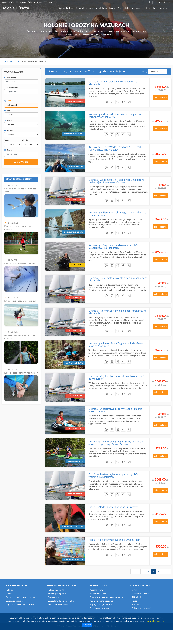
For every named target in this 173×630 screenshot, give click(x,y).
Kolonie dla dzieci (66, 8)
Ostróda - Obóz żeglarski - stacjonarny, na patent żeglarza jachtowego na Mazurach (116, 181)
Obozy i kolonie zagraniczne (130, 8)
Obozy (9, 594)
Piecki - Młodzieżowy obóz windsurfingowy (113, 507)
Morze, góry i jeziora (57, 594)
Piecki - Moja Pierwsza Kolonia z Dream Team (114, 540)
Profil (7, 101)
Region (8, 120)
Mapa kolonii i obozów (58, 605)
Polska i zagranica (56, 590)
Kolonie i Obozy (15, 8)
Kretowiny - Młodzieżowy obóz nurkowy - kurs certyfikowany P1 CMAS (114, 115)
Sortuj (144, 72)
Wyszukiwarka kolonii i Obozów (62, 601)
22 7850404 (21, 2)
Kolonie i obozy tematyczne (157, 8)
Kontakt (135, 605)
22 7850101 (9, 2)
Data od (8, 150)
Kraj (7, 110)
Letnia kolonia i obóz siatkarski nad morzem (20, 336)
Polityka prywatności (141, 608)
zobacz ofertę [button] (160, 98)
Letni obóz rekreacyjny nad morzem (20, 301)
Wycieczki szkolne (14, 601)
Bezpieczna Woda (98, 594)
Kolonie (9, 590)
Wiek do (25, 140)
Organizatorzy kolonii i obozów (20, 605)
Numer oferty (10, 77)
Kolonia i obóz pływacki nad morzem (21, 264)
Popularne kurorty (56, 597)
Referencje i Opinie (140, 594)
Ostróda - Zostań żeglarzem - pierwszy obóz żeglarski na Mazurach (113, 475)
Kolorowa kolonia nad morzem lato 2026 (20, 190)
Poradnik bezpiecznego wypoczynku (106, 597)
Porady (135, 601)
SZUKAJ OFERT (21, 162)
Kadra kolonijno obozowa (101, 601)
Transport (9, 130)
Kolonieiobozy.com (10, 62)
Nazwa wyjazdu (11, 87)
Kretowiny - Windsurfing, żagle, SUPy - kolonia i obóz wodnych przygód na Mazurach (115, 443)
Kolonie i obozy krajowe (105, 8)
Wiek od (7, 140)
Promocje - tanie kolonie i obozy (20, 597)
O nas (134, 590)
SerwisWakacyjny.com (100, 608)
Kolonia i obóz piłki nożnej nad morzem (18, 227)
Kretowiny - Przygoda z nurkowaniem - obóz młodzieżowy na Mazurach (113, 246)
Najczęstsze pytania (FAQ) (101, 605)
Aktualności (137, 597)
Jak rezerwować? (97, 590)
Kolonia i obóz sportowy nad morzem (21, 373)
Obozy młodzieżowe (84, 8)
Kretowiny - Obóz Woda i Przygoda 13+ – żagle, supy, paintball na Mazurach (115, 148)
